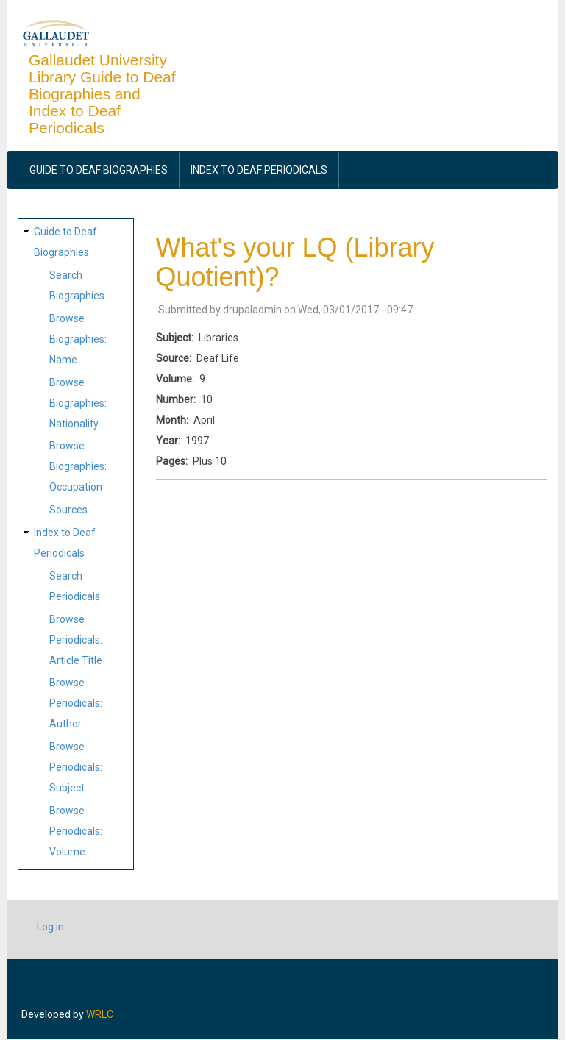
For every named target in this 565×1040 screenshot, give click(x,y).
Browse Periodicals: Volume (75, 831)
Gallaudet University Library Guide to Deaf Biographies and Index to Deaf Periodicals (102, 93)
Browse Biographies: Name (78, 339)
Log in (50, 927)
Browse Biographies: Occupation (78, 466)
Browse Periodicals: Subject (75, 767)
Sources (68, 510)
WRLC (99, 1014)
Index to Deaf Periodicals (259, 170)
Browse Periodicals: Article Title (75, 639)
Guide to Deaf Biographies (98, 170)
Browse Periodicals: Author (75, 703)
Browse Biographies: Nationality (78, 403)
